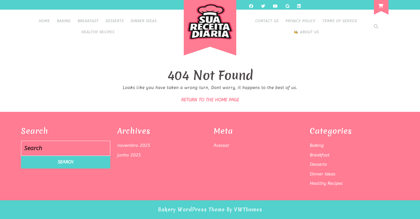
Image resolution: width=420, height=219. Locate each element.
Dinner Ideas (144, 21)
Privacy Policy (300, 21)
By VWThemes (244, 209)
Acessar (221, 145)
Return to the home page (210, 99)
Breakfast (88, 21)
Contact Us (267, 21)
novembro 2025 (133, 145)
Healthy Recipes (97, 32)
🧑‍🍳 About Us (306, 32)
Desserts (115, 21)
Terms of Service (339, 21)
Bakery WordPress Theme (191, 209)
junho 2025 (129, 155)
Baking (64, 21)
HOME (44, 21)
